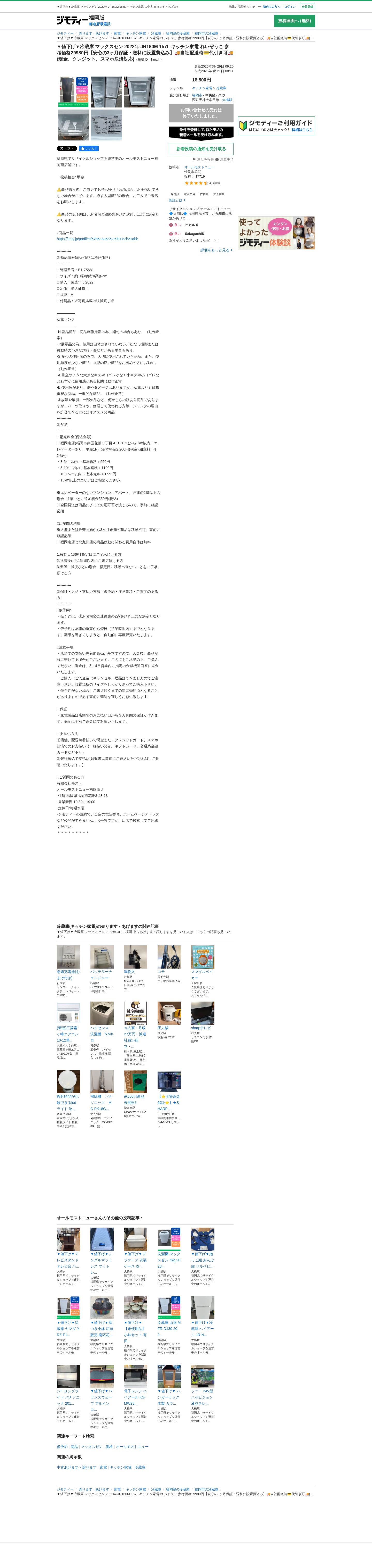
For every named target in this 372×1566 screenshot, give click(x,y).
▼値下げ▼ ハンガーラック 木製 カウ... (169, 1385)
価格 (109, 1447)
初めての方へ (271, 6)
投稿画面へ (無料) (294, 21)
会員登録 (307, 6)
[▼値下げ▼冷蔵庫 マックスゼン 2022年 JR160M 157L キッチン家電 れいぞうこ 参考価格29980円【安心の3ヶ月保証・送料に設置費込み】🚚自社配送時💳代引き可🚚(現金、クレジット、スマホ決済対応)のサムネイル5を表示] (106, 125)
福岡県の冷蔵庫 (178, 33)
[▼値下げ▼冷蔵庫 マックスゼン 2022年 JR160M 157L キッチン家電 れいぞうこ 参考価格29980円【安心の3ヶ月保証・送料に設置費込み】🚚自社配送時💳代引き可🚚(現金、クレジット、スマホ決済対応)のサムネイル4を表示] (73, 125)
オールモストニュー (199, 167)
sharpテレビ (202, 1016)
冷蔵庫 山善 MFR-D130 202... (169, 1316)
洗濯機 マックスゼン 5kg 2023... (169, 1248)
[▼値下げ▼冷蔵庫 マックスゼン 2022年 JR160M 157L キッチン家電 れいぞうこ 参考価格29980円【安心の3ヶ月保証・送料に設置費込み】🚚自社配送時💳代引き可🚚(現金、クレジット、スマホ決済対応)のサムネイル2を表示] (106, 92)
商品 (74, 1447)
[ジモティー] (72, 21)
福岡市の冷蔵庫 (206, 33)
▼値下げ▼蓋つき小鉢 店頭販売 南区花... (102, 1316)
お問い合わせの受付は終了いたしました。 (201, 113)
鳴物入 (135, 959)
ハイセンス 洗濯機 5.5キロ (102, 1022)
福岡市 (197, 95)
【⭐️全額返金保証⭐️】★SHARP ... (169, 1090)
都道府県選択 (100, 24)
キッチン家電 (136, 33)
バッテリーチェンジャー (102, 962)
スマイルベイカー (202, 962)
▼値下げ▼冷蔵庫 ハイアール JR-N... (202, 1316)
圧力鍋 (169, 1016)
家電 (117, 33)
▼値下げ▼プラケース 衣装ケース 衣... (135, 1248)
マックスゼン (92, 1447)
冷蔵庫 (156, 33)
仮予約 (62, 1447)
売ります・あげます (94, 33)
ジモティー (65, 33)
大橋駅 (227, 100)
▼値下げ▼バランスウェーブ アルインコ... (102, 1388)
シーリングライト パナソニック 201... (68, 1385)
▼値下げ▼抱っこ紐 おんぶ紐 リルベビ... (202, 1248)
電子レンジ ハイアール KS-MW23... (135, 1385)
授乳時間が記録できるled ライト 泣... (68, 1090)
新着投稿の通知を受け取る (201, 149)
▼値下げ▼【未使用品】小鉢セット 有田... (135, 1319)
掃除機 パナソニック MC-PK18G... (102, 1090)
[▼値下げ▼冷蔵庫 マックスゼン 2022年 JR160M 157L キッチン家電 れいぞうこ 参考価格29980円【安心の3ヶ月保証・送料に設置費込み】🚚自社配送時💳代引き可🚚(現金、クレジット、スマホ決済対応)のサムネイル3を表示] (139, 92)
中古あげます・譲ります (77, 1467)
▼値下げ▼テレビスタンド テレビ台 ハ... (68, 1248)
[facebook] (89, 148)
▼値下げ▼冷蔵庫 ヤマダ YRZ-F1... (68, 1316)
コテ (169, 959)
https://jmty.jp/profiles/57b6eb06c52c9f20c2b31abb (97, 239)
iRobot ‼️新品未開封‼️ (135, 1087)
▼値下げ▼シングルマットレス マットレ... (102, 1251)
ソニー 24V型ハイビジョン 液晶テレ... (202, 1385)
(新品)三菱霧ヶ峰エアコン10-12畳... (68, 1022)
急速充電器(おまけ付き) (68, 962)
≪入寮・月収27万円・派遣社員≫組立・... (135, 1025)
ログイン (290, 6)
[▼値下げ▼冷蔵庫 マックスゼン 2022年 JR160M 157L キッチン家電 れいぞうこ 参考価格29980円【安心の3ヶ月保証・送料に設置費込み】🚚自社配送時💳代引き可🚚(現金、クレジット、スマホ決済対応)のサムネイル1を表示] (73, 92)
